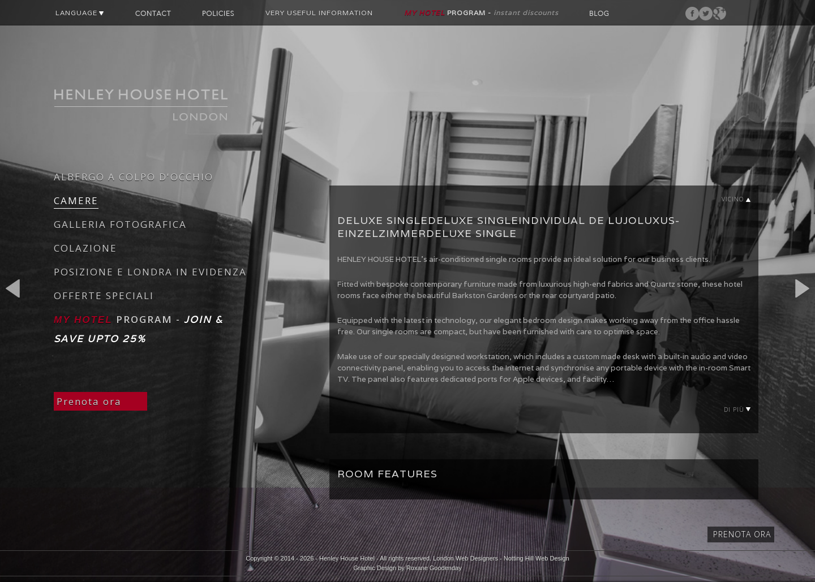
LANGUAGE (79, 12)
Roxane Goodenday (434, 567)
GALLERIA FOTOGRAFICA (120, 224)
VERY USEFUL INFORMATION (319, 12)
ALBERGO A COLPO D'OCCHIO (133, 176)
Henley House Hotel (347, 558)
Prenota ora (89, 401)
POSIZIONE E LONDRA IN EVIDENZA (150, 271)
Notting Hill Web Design (536, 558)
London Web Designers (465, 558)
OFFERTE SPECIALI (104, 295)
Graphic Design (374, 567)
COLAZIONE (85, 248)
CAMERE (76, 200)
